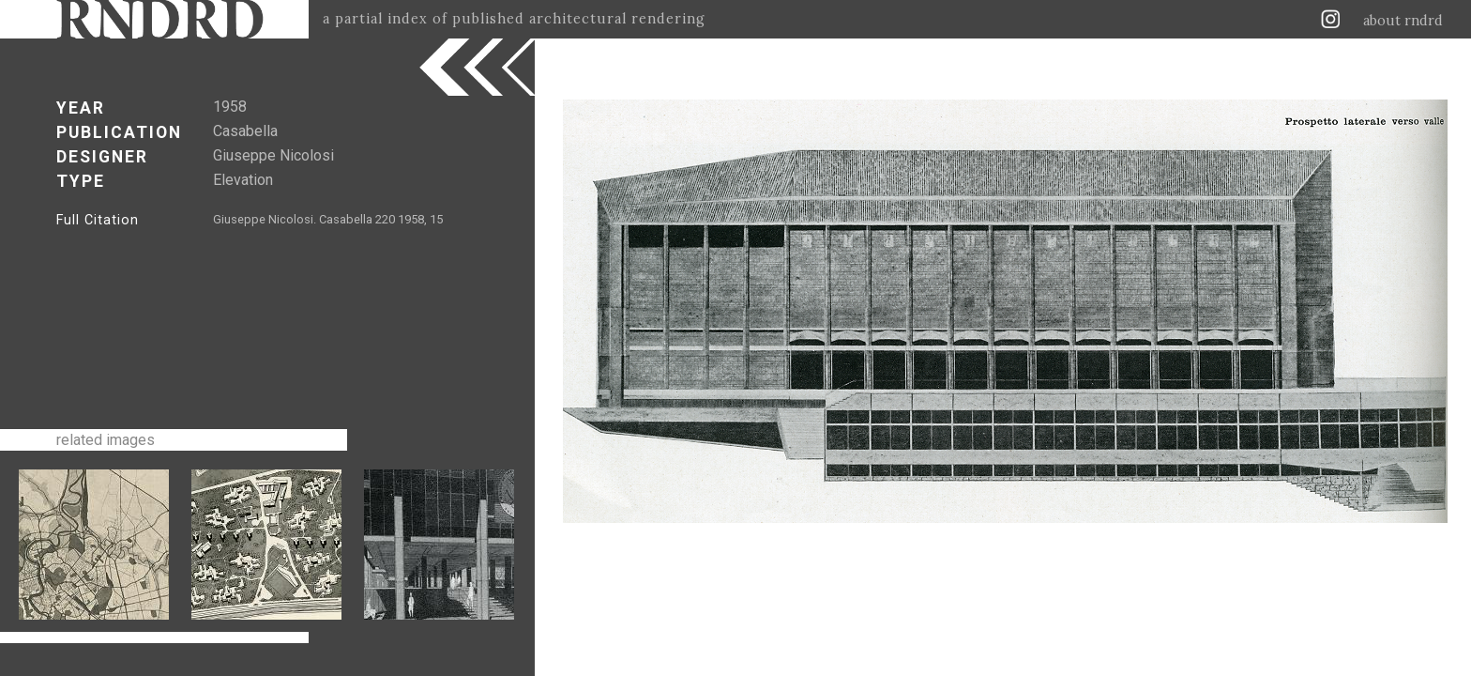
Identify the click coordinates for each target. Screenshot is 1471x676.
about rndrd (1403, 20)
